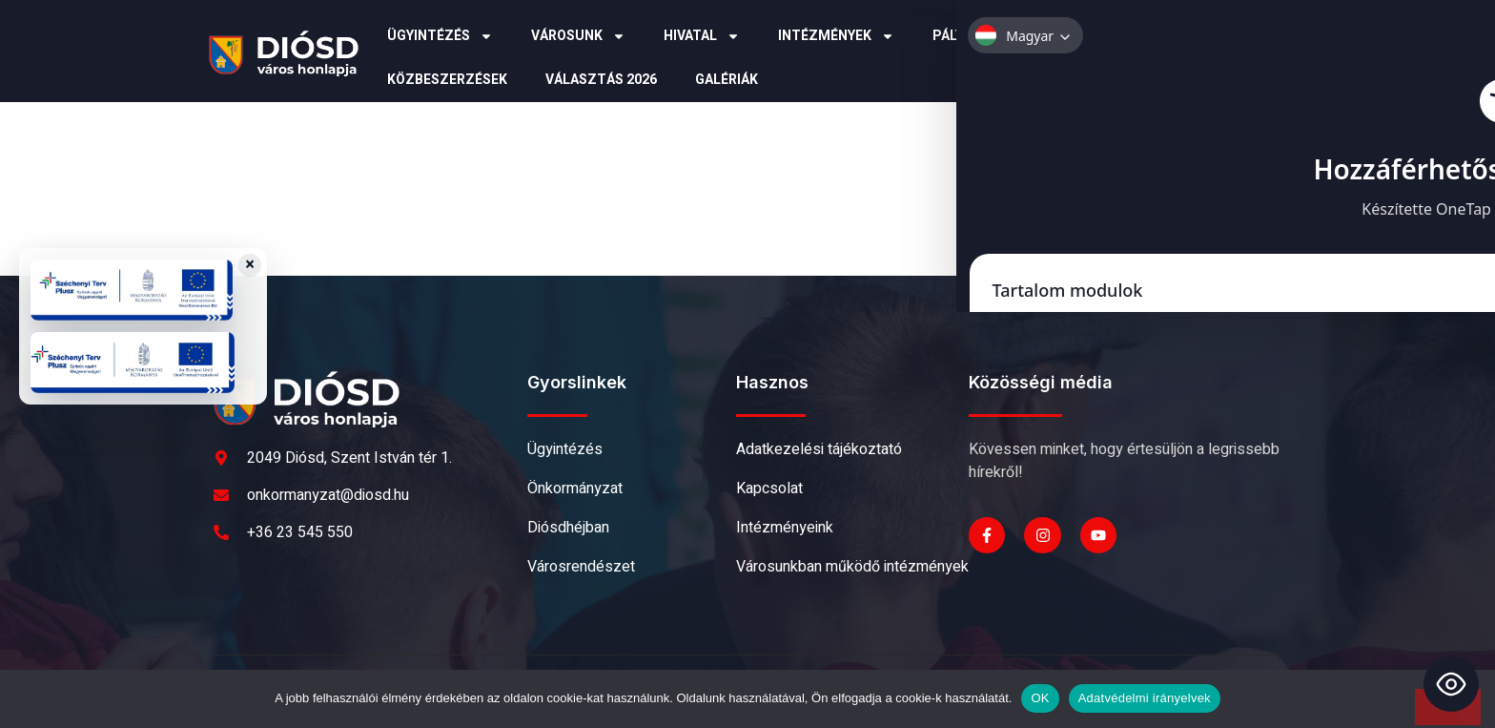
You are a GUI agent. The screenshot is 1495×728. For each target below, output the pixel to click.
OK (1040, 698)
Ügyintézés (440, 36)
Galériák (726, 80)
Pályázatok (985, 36)
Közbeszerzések (447, 80)
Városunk (578, 36)
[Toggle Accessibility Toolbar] (1451, 684)
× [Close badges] (250, 265)
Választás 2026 (601, 80)
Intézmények (836, 36)
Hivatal (702, 36)
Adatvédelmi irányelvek (1144, 698)
